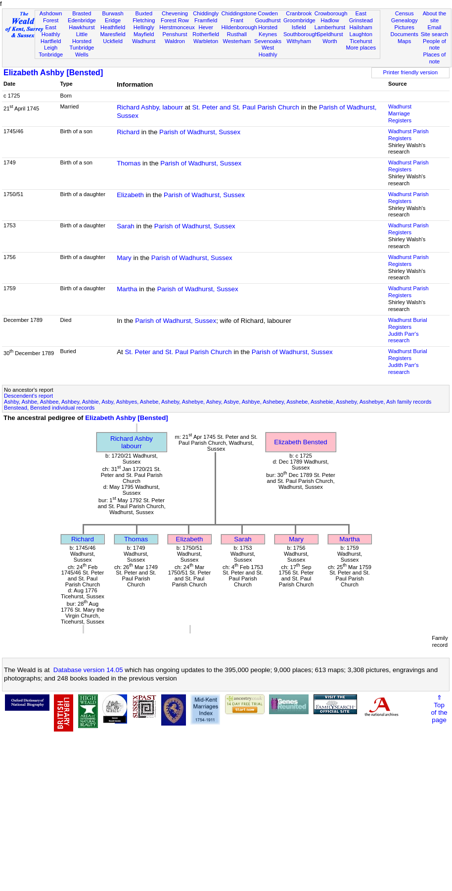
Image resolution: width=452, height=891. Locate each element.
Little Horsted (81, 37)
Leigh (50, 48)
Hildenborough (239, 27)
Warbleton (205, 41)
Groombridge (299, 20)
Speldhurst (329, 34)
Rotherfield (205, 34)
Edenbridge (82, 20)
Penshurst (174, 34)
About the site (435, 16)
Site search (435, 34)
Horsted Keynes (267, 30)
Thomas (128, 163)
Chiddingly (206, 13)
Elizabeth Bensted (300, 442)
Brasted (81, 13)
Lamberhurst (330, 27)
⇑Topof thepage (439, 709)
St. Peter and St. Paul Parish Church (245, 107)
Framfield (205, 20)
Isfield (299, 27)
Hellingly (144, 27)
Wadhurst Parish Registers (408, 134)
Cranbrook (299, 13)
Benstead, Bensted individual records (49, 408)
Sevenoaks (267, 41)
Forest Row (175, 20)
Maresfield (112, 34)
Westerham (237, 41)
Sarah (126, 226)
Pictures (404, 27)
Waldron (175, 41)
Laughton (361, 34)
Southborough (300, 34)
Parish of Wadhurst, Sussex (199, 132)
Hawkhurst (81, 27)
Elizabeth (130, 195)
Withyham (299, 41)
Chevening (175, 13)
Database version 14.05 (88, 670)
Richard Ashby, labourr (150, 107)
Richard (128, 132)
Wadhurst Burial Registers (407, 323)
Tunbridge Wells (82, 51)
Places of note (434, 58)
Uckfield (113, 41)
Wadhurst (143, 41)
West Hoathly (268, 51)
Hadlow (329, 20)
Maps (404, 41)
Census (404, 13)
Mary (124, 258)
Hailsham (361, 27)
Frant (236, 20)
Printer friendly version (410, 72)
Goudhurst (268, 20)
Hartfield (51, 41)
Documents (404, 34)
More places (361, 48)
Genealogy (404, 20)
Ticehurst (361, 41)
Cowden (268, 13)
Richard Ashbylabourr (131, 442)
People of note (434, 44)
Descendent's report (28, 396)
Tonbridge (51, 54)
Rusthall (237, 34)
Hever (205, 27)
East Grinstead (361, 16)
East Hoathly (51, 30)
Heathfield (112, 27)
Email (435, 27)
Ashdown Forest (51, 16)
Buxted (143, 13)
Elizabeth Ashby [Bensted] (53, 72)
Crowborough (331, 13)
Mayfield (144, 34)
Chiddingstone (239, 13)
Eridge (113, 20)
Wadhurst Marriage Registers (399, 113)
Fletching (144, 20)
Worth (329, 41)
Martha (127, 289)
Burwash (112, 13)
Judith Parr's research (403, 337)
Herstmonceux (177, 27)
